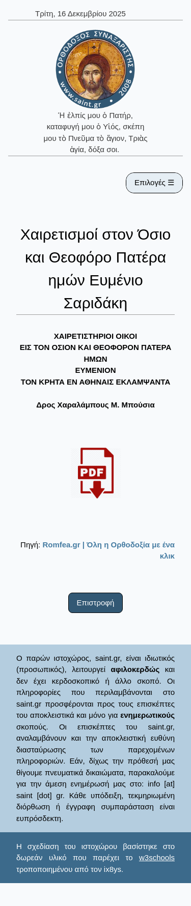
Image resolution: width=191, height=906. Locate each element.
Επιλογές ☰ (154, 182)
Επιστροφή (96, 602)
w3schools (157, 857)
